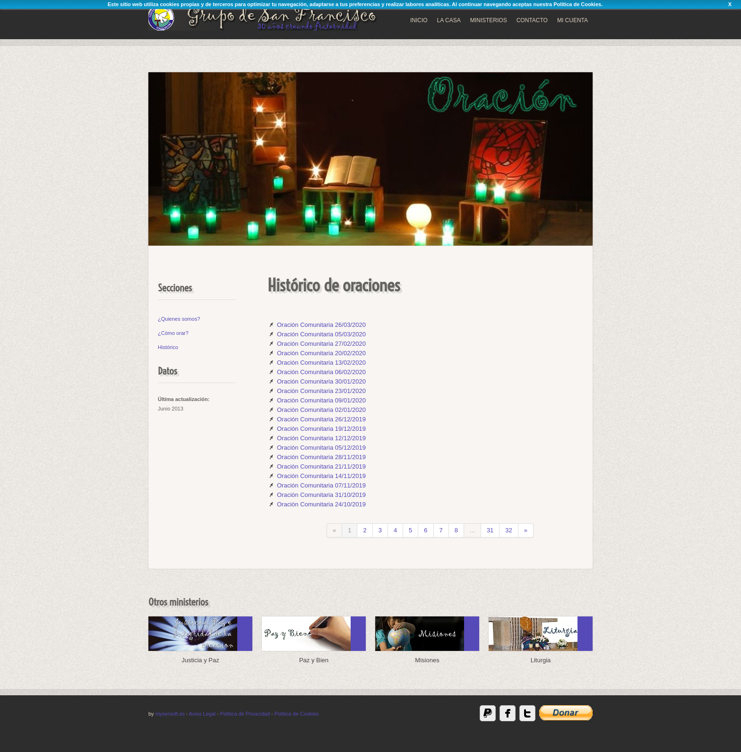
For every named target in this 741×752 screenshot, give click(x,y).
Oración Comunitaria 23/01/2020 (321, 390)
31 (490, 530)
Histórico (168, 347)
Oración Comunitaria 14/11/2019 (321, 475)
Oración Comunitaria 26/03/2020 (321, 324)
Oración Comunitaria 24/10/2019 (321, 504)
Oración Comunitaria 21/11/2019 (321, 466)
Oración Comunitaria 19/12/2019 (321, 428)
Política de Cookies (577, 4)
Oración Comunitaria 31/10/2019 (321, 494)
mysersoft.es (170, 714)
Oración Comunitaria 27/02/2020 (321, 343)
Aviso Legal (202, 714)
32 (508, 530)
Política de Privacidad (245, 714)
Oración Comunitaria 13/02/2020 (321, 362)
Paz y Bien (313, 660)
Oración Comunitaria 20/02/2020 (321, 353)
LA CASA (449, 20)
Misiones (427, 660)
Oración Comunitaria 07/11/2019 (321, 485)
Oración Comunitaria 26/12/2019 (321, 419)
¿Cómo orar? (173, 333)
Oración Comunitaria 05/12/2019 (321, 447)
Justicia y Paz (200, 660)
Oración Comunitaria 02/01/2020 (321, 409)
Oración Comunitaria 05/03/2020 (321, 334)
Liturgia (541, 660)
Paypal (488, 713)
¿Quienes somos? (179, 319)
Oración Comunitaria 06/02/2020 (321, 372)
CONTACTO (532, 20)
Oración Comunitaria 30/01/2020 (321, 381)
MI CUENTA (572, 20)
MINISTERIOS (488, 20)
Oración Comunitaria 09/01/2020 (321, 400)
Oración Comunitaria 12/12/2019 (321, 438)
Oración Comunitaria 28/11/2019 (321, 457)
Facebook (508, 713)
